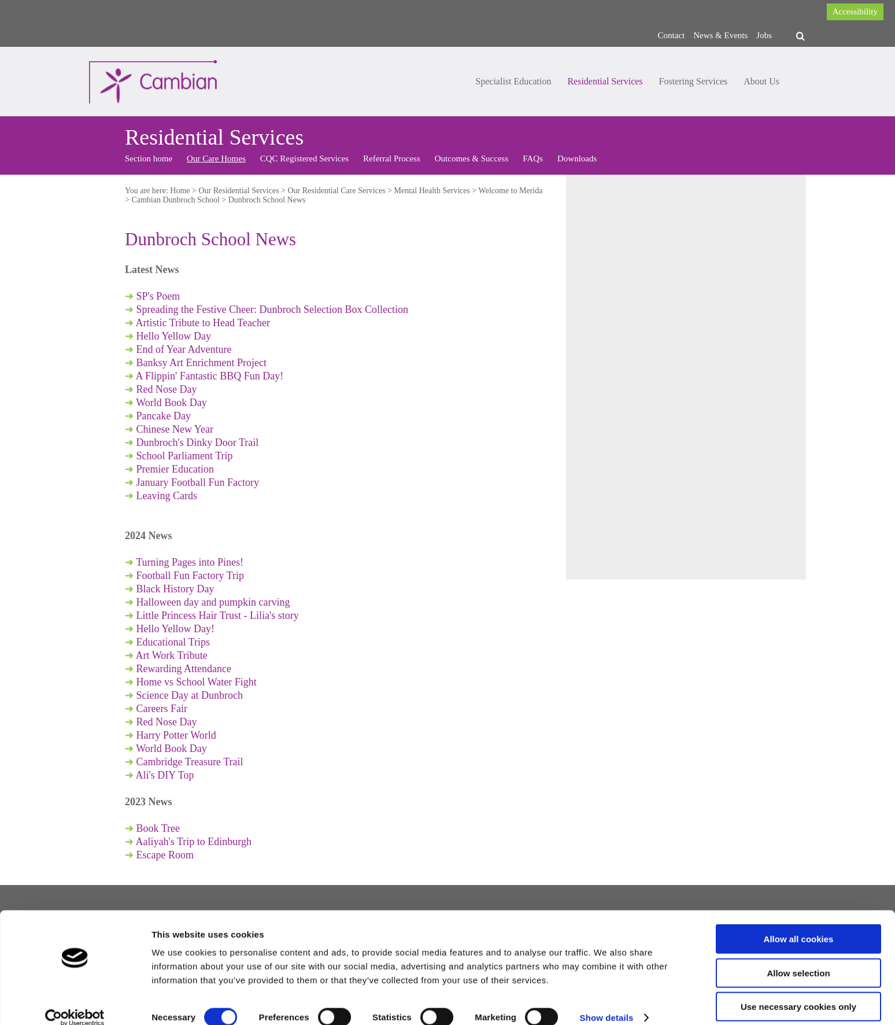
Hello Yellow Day (172, 336)
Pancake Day (163, 416)
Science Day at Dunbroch (189, 695)
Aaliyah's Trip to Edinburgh (194, 841)
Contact (671, 35)
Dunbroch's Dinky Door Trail (197, 442)
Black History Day (175, 589)
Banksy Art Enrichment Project (201, 362)
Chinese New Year (174, 429)
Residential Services (604, 81)
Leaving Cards (166, 496)
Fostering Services (693, 81)
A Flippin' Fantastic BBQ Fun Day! (210, 376)
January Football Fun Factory (197, 482)
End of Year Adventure (182, 349)
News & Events (720, 35)
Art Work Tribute (173, 655)
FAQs (533, 158)
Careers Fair (161, 708)
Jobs (764, 35)
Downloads (577, 158)
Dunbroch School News (267, 200)
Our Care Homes (216, 158)
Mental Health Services (432, 190)
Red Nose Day (166, 389)
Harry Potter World (176, 735)
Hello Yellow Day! (175, 629)
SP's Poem (158, 296)
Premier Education (175, 469)
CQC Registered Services (304, 158)
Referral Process (391, 158)
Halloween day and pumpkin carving (213, 602)
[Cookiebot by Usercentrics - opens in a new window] (74, 1002)
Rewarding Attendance (183, 668)
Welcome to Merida (511, 190)
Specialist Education (513, 81)
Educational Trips (173, 642)
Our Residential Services (238, 190)
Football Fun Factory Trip (190, 575)
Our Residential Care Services (337, 190)
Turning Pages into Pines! (189, 562)
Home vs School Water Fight (196, 682)
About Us (761, 81)
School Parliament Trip (184, 456)
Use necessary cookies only (798, 991)
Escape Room (165, 855)
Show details (607, 1002)
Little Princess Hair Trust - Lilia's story (217, 615)
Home (180, 190)
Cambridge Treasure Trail (189, 762)
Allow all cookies (799, 923)
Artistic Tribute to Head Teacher (203, 323)
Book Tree (158, 828)
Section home (148, 158)
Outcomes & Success (471, 158)
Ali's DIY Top (165, 775)
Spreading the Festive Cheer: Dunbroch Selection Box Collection (272, 309)
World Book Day (171, 402)
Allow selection (798, 958)
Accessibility (855, 11)
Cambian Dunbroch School (175, 200)
